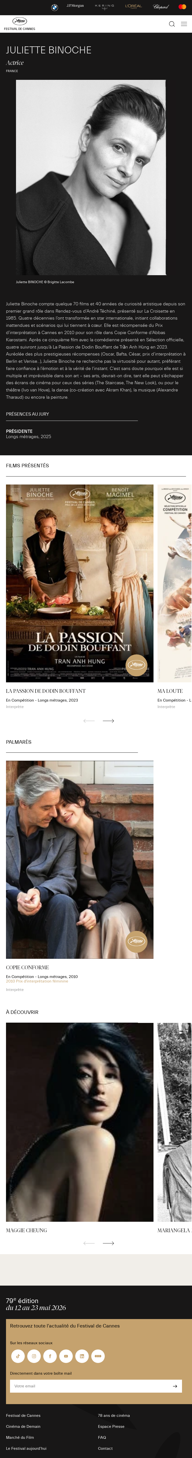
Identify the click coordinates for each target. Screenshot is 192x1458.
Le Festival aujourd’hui (26, 1448)
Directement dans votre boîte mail (41, 1373)
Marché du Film (20, 1437)
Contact (105, 1448)
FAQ (102, 1437)
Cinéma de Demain (23, 1426)
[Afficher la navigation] (184, 24)
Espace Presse (111, 1426)
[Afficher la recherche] (172, 24)
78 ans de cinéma (114, 1415)
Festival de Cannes (23, 1415)
